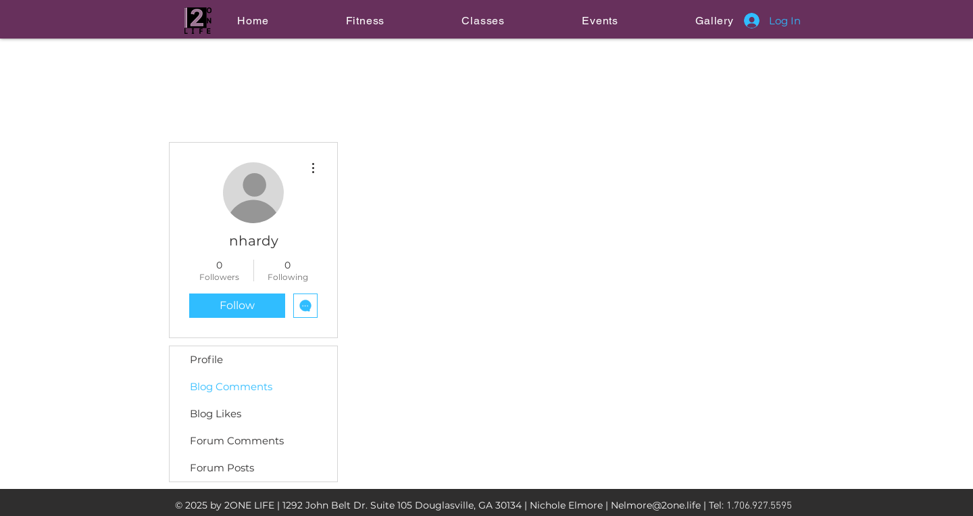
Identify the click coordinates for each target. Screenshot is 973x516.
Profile (206, 359)
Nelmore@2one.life (656, 505)
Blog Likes (215, 413)
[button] (364, 20)
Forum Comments (237, 440)
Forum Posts (222, 467)
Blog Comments (231, 386)
